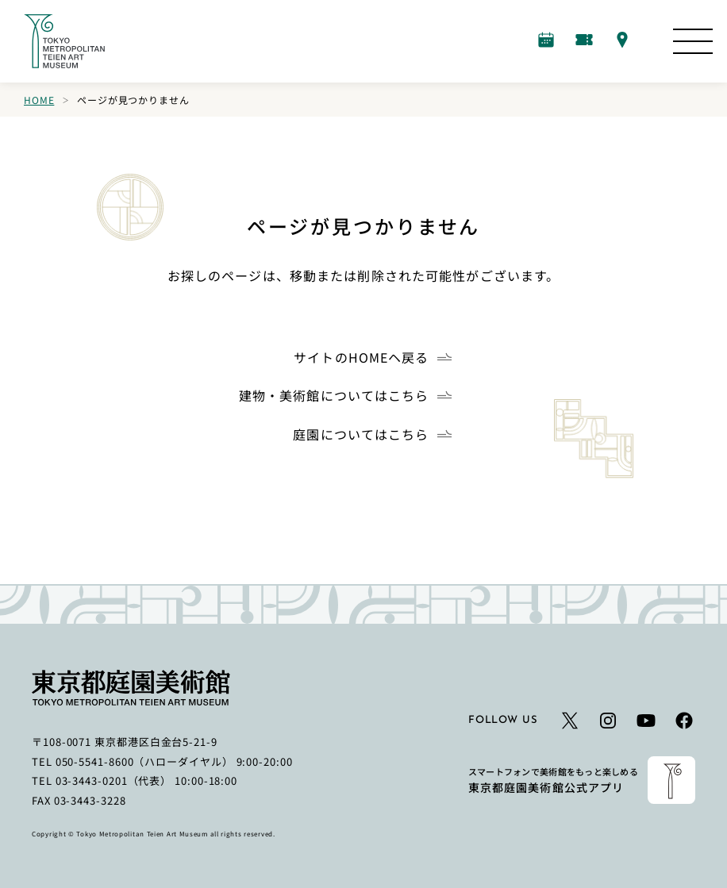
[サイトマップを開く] (693, 41)
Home (39, 99)
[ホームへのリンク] (64, 41)
